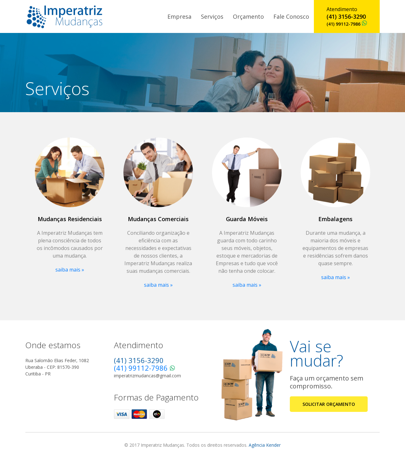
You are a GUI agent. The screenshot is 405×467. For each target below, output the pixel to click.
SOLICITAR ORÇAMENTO (328, 404)
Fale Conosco (291, 16)
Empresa (179, 16)
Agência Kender (265, 445)
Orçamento (248, 16)
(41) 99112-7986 (141, 368)
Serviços (212, 16)
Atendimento (347, 16)
